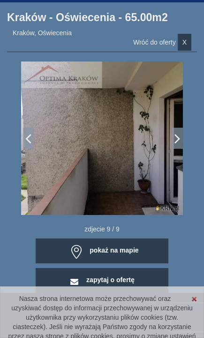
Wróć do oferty (162, 42)
